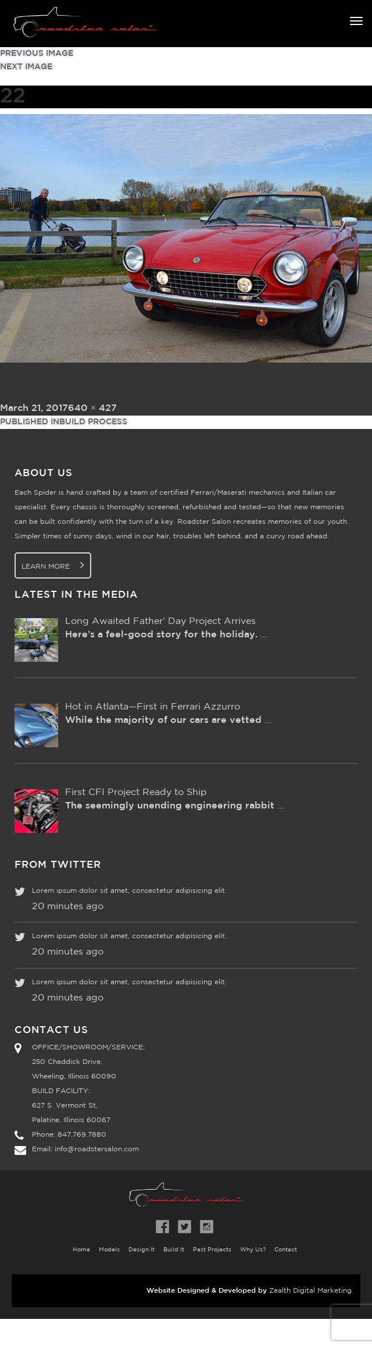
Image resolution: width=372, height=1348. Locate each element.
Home (81, 1250)
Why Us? (253, 1250)
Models (109, 1250)
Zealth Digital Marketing (310, 1290)
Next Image (26, 66)
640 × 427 (92, 408)
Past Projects (212, 1250)
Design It (141, 1250)
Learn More (53, 564)
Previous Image (36, 53)
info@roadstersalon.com (97, 1149)
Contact (285, 1250)
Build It (173, 1250)
